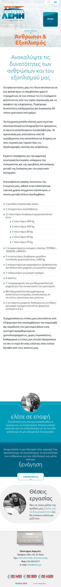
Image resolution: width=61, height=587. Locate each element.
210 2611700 (30, 540)
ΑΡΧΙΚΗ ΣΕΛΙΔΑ (30, 30)
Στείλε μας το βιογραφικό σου (42, 509)
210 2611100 (40, 558)
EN (55, 2)
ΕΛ (48, 2)
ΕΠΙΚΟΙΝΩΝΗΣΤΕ (30, 477)
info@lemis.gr (34, 565)
